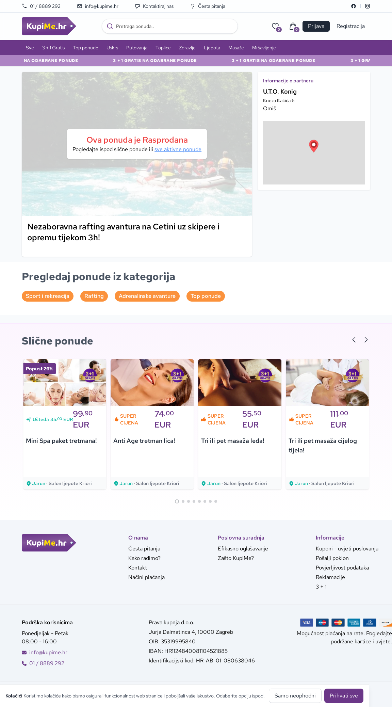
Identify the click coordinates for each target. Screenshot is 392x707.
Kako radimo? (144, 558)
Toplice (163, 48)
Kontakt (137, 567)
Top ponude (85, 48)
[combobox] (170, 26)
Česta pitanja (207, 6)
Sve (30, 48)
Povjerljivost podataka (342, 567)
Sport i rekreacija (47, 296)
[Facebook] (353, 6)
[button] (313, 146)
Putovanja (136, 48)
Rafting (94, 296)
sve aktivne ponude (177, 149)
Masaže (236, 48)
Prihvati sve (344, 695)
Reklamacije (330, 577)
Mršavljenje (264, 48)
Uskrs (112, 48)
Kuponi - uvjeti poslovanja (347, 548)
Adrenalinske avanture (147, 296)
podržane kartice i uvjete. (361, 641)
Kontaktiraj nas (154, 6)
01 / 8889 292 (41, 6)
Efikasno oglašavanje (243, 548)
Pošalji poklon (332, 558)
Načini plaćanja (146, 577)
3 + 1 (321, 586)
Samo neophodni (295, 695)
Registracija (351, 26)
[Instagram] (367, 6)
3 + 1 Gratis (53, 48)
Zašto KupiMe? (236, 558)
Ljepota (212, 48)
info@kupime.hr (97, 6)
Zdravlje (187, 48)
